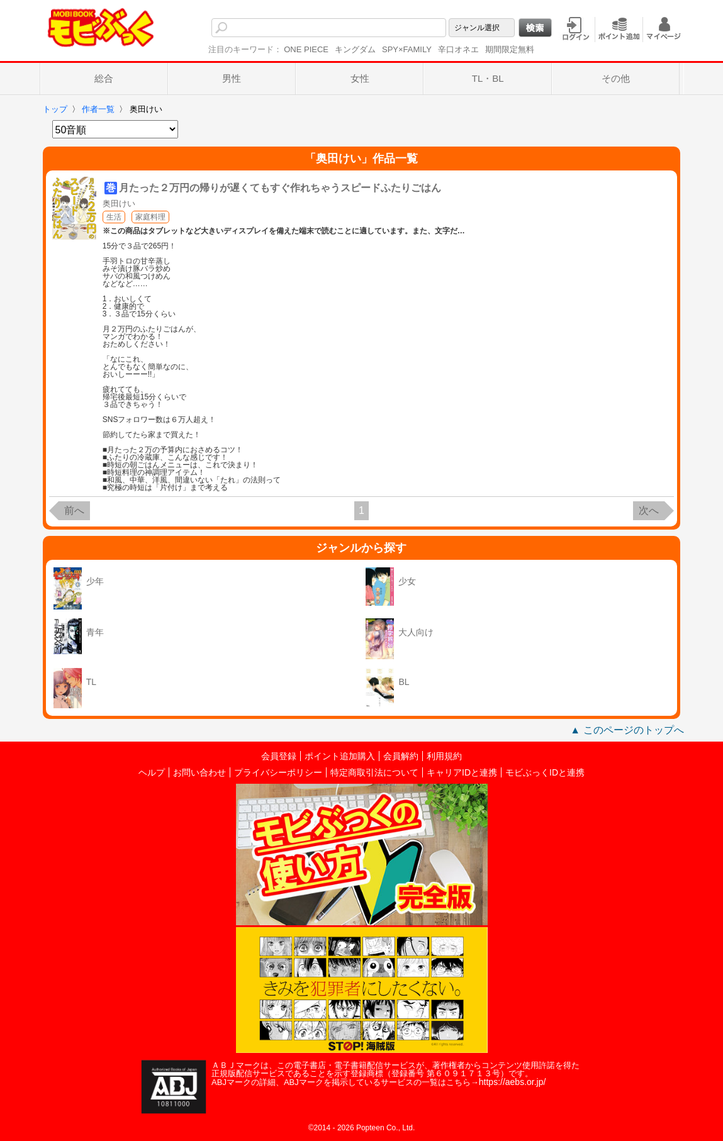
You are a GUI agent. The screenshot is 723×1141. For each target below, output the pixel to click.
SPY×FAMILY (407, 49)
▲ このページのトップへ (626, 730)
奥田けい (119, 203)
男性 (231, 78)
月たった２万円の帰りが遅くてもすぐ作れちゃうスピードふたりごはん (280, 187)
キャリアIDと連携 (462, 772)
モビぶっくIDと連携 (545, 772)
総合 (103, 78)
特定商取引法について (374, 772)
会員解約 (400, 756)
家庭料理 (150, 217)
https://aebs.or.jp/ (512, 1082)
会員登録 (278, 756)
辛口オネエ (458, 49)
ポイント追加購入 (340, 756)
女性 (359, 78)
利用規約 (444, 756)
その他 (616, 78)
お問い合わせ (199, 772)
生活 (113, 217)
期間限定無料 (509, 49)
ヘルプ (151, 772)
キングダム (355, 49)
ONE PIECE (306, 49)
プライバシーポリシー (278, 772)
